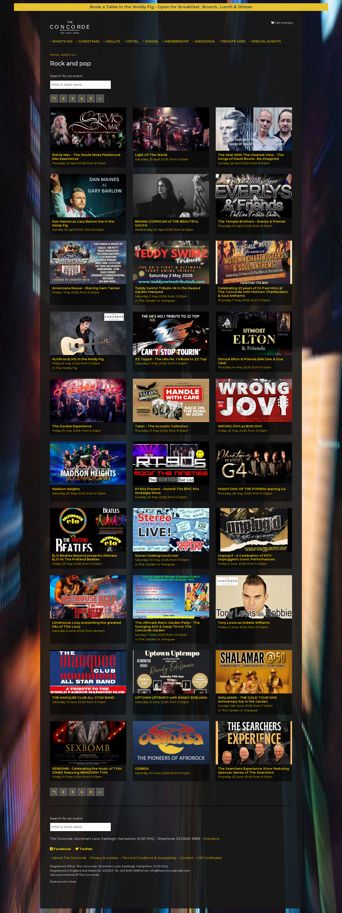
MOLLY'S (113, 41)
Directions (211, 840)
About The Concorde (69, 859)
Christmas (89, 41)
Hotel (133, 41)
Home (54, 54)
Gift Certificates (210, 859)
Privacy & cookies (104, 859)
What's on (62, 41)
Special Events (266, 41)
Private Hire (233, 41)
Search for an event (66, 76)
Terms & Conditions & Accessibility (149, 859)
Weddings (205, 41)
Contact (187, 859)
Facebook (61, 850)
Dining (151, 41)
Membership (176, 41)
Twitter (84, 850)
